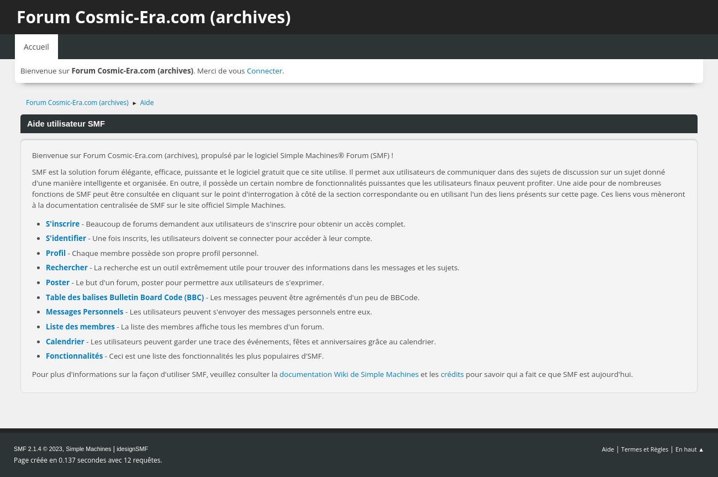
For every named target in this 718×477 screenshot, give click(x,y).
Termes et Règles (645, 449)
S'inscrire (63, 224)
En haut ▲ (689, 449)
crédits (452, 374)
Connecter (264, 71)
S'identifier (66, 238)
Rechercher (67, 267)
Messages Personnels (85, 312)
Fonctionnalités (74, 356)
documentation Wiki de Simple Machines (349, 374)
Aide (608, 449)
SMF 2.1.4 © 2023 (38, 448)
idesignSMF (132, 448)
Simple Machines (88, 448)
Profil (56, 253)
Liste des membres (80, 327)
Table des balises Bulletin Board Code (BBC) (125, 297)
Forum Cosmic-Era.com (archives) (154, 17)
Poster (58, 282)
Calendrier (65, 342)
